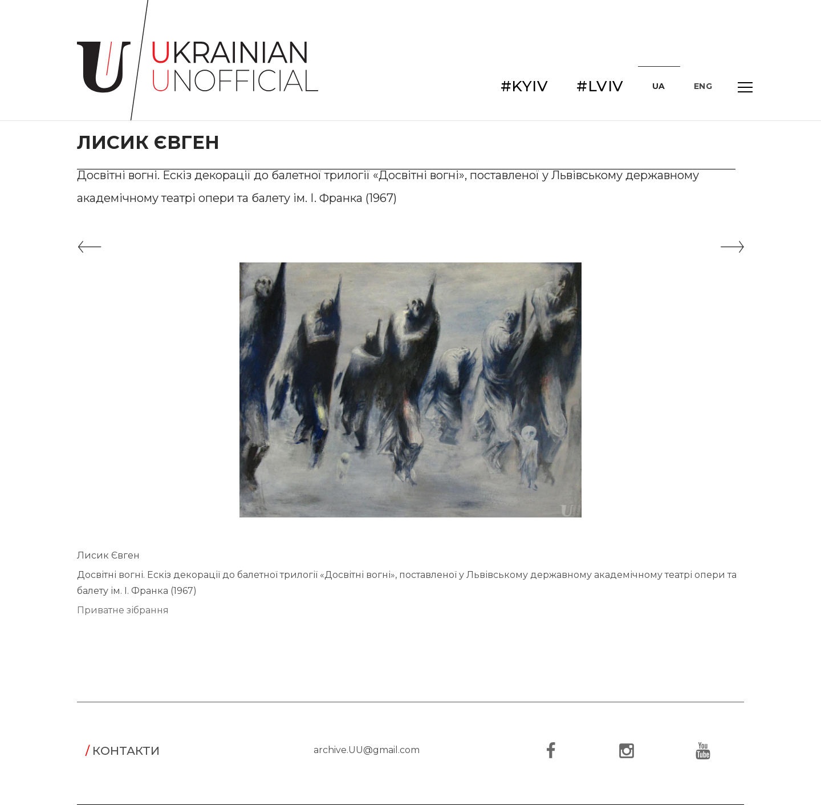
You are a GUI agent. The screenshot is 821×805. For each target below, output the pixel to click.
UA (658, 86)
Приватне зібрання (123, 610)
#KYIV (524, 86)
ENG (703, 86)
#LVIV (600, 86)
